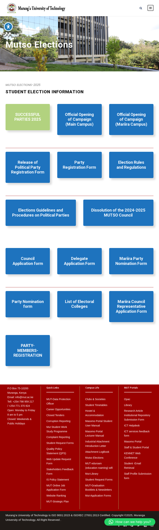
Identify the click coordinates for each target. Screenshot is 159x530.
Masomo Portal (132, 441)
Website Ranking (56, 495)
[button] (129, 522)
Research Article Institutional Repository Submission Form (137, 415)
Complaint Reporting (58, 437)
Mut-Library (91, 473)
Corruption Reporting (58, 421)
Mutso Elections (94, 457)
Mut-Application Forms (98, 495)
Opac (127, 399)
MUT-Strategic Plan (57, 501)
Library (128, 405)
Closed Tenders (55, 415)
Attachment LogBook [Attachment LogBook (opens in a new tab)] (97, 451)
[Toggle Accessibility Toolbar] (8, 22)
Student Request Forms (60, 443)
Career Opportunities (58, 409)
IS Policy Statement (57, 479)
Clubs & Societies (95, 399)
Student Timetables (96, 405)
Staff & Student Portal (136, 447)
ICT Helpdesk (132, 425)
